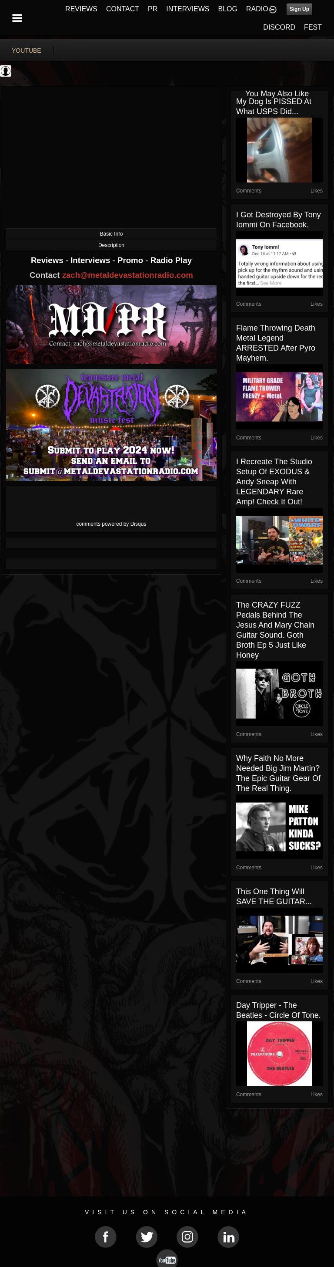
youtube (26, 50)
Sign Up (299, 9)
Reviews (48, 260)
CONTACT (122, 9)
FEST (313, 27)
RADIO (257, 9)
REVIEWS (81, 9)
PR (152, 9)
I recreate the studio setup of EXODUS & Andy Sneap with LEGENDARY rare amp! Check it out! (274, 481)
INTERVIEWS (187, 9)
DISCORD (279, 27)
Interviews (91, 260)
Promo (131, 260)
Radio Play (171, 260)
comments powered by (112, 524)
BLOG (227, 9)
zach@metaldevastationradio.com (127, 275)
